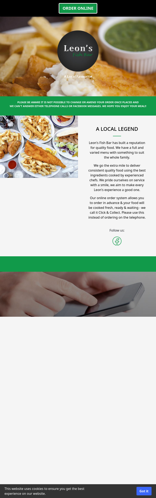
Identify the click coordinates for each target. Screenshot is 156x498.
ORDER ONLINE (78, 8)
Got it (144, 491)
